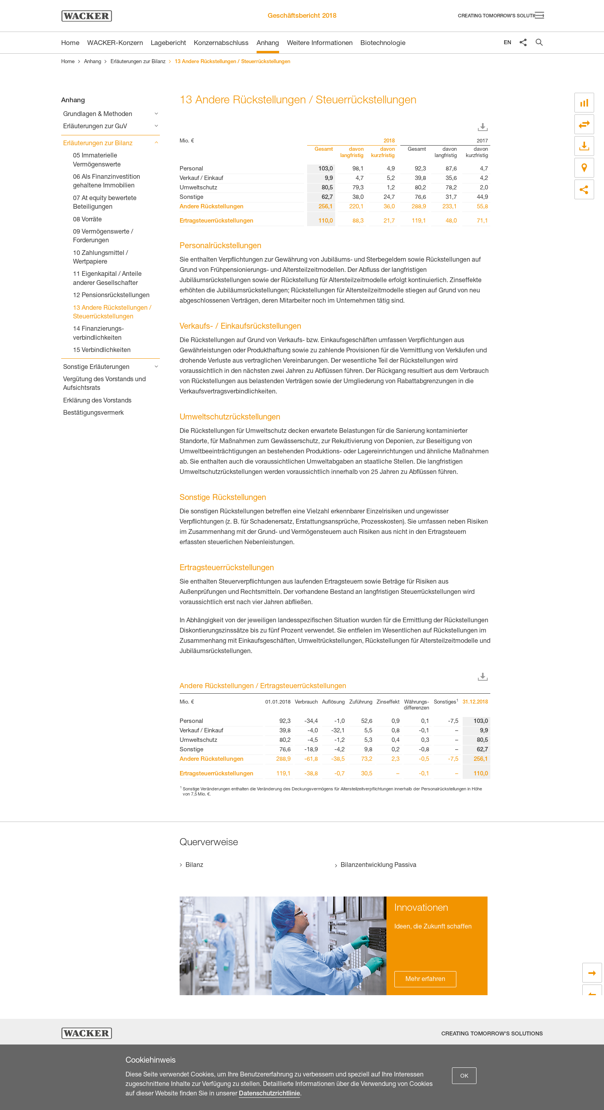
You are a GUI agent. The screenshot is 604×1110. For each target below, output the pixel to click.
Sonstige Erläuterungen (96, 368)
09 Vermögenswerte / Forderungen (103, 236)
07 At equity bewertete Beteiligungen (105, 203)
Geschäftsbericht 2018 (302, 16)
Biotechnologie (382, 43)
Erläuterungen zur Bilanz (138, 62)
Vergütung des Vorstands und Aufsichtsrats (104, 384)
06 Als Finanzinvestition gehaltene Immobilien (106, 181)
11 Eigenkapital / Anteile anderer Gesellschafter (107, 278)
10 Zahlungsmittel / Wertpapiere (100, 258)
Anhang (268, 43)
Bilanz (194, 866)
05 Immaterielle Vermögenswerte (97, 160)
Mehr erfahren (425, 980)
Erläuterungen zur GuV (95, 127)
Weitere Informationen (320, 43)
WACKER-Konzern (115, 43)
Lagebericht (168, 43)
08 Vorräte (87, 220)
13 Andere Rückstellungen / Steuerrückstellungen (112, 312)
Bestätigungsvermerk (93, 413)
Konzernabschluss (221, 43)
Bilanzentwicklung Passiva (378, 866)
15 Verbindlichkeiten (102, 351)
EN (507, 43)
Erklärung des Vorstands (97, 401)
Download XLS (484, 127)
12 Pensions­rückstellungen (111, 296)
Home (68, 62)
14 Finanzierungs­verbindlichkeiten (98, 333)
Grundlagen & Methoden (97, 115)
